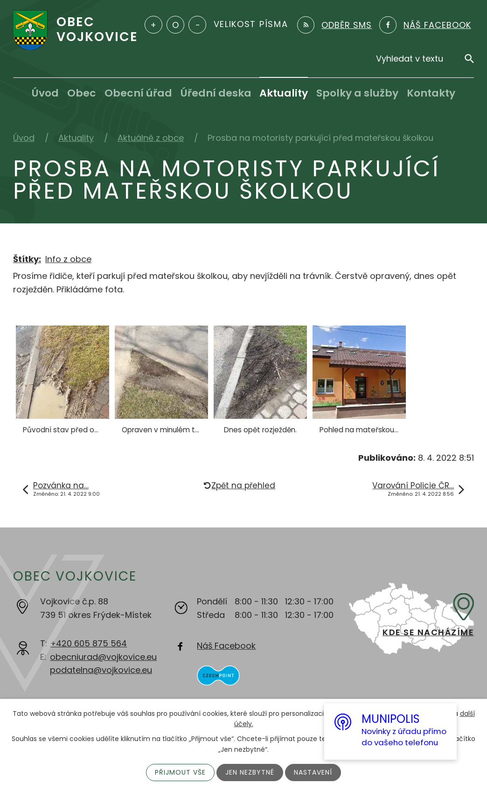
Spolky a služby (357, 93)
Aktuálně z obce (151, 138)
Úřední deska (216, 93)
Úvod (45, 93)
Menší (197, 25)
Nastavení (313, 772)
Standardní (175, 25)
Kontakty (431, 93)
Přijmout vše (180, 772)
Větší (153, 25)
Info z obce (68, 259)
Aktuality (283, 93)
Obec (81, 93)
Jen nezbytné (249, 772)
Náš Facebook (226, 645)
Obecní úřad (138, 93)
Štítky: (27, 259)
